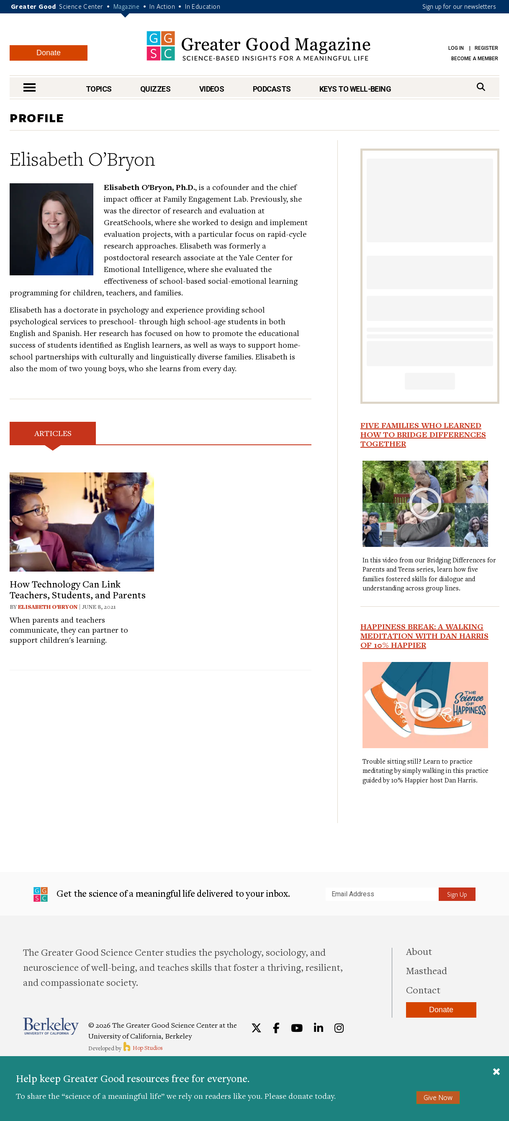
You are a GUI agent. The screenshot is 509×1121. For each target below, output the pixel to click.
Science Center (81, 6)
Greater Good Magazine (258, 46)
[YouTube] (297, 1028)
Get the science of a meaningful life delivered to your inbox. (161, 894)
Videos (211, 89)
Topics (99, 89)
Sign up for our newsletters (459, 6)
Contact (423, 989)
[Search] (481, 87)
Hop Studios (142, 1048)
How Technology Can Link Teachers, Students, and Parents (78, 589)
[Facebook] (276, 1028)
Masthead (426, 970)
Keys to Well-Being (355, 89)
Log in (456, 48)
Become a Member (474, 59)
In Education (202, 6)
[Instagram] (339, 1028)
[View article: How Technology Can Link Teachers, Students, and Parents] (82, 521)
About (419, 951)
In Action (162, 6)
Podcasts (272, 89)
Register (486, 48)
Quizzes (155, 89)
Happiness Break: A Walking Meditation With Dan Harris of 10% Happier (424, 635)
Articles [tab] (53, 433)
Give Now (438, 1097)
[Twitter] (256, 1028)
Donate (48, 53)
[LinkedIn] (318, 1028)
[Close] (496, 1072)
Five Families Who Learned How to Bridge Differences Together (423, 434)
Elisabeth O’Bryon (47, 607)
